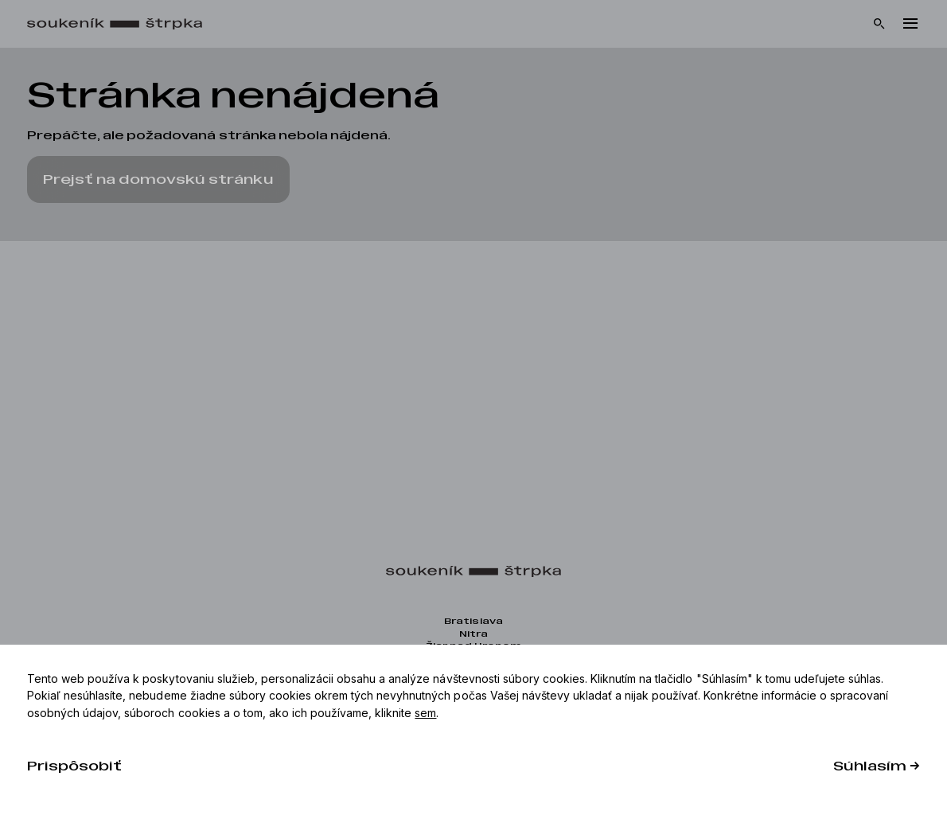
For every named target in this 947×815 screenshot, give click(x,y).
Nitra (473, 634)
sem (425, 712)
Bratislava (473, 621)
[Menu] (910, 23)
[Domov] (122, 24)
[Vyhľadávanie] (879, 23)
